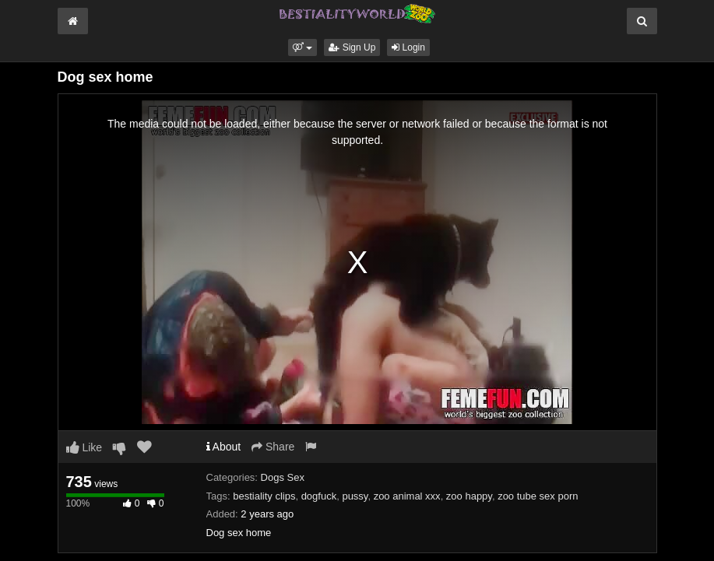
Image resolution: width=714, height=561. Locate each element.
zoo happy (469, 496)
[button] (302, 47)
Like (84, 447)
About (223, 446)
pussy (355, 496)
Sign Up (352, 47)
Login (408, 47)
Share (272, 446)
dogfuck (319, 496)
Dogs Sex (282, 477)
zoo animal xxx (407, 496)
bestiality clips (264, 496)
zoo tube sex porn (538, 496)
